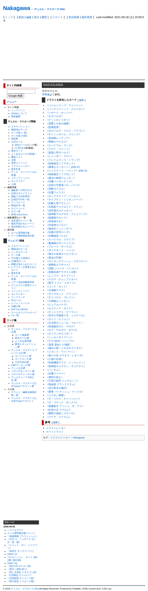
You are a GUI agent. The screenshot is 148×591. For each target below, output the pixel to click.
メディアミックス (20, 178)
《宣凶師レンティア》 (58, 138)
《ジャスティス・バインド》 (62, 170)
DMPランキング (19, 365)
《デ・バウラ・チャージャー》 (63, 398)
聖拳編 (46, 94)
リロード (57, 17)
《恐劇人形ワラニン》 (58, 203)
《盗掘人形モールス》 (58, 152)
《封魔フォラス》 (56, 192)
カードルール (22, 359)
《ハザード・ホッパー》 (60, 112)
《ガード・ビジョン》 (58, 319)
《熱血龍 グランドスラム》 (61, 384)
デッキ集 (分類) (19, 135)
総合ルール (21, 145)
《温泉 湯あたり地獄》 (59, 344)
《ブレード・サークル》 (60, 246)
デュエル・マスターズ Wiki (49, 9)
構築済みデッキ (19, 129)
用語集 (14, 138)
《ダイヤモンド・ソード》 (61, 250)
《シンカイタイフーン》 (60, 337)
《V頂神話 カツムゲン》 (20, 575)
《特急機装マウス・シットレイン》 (66, 362)
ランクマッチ (18, 297)
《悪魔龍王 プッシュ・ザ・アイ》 (65, 406)
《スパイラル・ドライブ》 (61, 239)
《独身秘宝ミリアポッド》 (61, 163)
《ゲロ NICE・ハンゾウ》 (60, 340)
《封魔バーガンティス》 (60, 181)
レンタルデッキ (19, 252)
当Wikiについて (19, 113)
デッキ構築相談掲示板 (22, 235)
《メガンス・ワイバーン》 (61, 351)
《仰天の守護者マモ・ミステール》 (66, 315)
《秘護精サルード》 (57, 217)
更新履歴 (15, 116)
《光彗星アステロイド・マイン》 (65, 206)
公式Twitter (20, 362)
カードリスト (22, 356)
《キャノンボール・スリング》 (63, 134)
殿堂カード (17, 150)
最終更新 (87, 17)
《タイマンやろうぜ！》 (60, 333)
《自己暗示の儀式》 (57, 388)
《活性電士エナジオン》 (60, 210)
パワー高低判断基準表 (22, 282)
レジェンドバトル (20, 303)
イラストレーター (20, 166)
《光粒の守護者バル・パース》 (63, 185)
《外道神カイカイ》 (57, 225)
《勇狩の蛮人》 (55, 377)
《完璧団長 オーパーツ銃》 (21, 578)
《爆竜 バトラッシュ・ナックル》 (65, 391)
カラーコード (18, 208)
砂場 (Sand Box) (19, 214)
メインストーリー (20, 291)
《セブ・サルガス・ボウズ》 (62, 329)
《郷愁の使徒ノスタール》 (61, 413)
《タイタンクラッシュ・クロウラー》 (67, 261)
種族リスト (17, 157)
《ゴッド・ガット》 (57, 286)
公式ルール (17, 141)
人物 (13, 184)
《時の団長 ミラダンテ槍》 (21, 581)
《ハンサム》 (53, 369)
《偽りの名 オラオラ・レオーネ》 (65, 355)
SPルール (16, 300)
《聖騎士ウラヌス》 (57, 141)
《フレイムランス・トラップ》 (63, 159)
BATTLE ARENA (19, 309)
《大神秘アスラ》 (56, 290)
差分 (36, 17)
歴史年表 (15, 169)
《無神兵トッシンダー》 (60, 228)
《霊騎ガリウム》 (56, 188)
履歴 (44, 17)
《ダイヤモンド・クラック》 (62, 293)
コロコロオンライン (21, 371)
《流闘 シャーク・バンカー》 (62, 268)
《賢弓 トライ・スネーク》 (61, 282)
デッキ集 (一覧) (19, 132)
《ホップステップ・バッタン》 (63, 196)
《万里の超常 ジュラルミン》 (62, 380)
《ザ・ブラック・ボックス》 (62, 402)
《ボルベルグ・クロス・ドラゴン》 (66, 130)
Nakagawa (16, 8)
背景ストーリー (19, 163)
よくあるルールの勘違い (24, 154)
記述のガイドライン (21, 193)
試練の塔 (15, 306)
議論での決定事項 (20, 196)
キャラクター (18, 181)
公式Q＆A (20, 148)
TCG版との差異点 (20, 258)
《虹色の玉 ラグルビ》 (59, 409)
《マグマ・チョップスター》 (62, 279)
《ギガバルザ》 (55, 116)
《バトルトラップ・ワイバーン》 (65, 105)
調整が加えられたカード (24, 264)
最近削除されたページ (22, 226)
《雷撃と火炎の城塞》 (58, 123)
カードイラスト (55, 431)
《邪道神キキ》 (55, 221)
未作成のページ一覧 (21, 220)
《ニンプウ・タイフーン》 (61, 275)
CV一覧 (15, 315)
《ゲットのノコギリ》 (58, 119)
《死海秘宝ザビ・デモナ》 (61, 326)
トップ (9, 17)
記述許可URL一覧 (20, 199)
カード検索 (21, 335)
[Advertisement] (74, 51)
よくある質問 (22, 341)
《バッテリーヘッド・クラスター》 (66, 109)
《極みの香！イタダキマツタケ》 (65, 348)
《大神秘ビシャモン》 (58, 301)
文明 (13, 160)
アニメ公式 (17, 368)
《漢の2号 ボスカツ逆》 (19, 566)
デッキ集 (15, 255)
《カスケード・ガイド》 (60, 308)
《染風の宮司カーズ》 (58, 232)
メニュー (12, 101)
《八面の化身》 (55, 359)
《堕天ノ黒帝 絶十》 (18, 569)
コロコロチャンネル (21, 374)
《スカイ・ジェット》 (58, 148)
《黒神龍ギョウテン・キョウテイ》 (66, 366)
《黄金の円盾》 (55, 257)
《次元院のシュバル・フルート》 (65, 322)
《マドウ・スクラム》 (58, 416)
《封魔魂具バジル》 (57, 235)
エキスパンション (20, 126)
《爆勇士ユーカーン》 (58, 166)
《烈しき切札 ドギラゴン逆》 (22, 572)
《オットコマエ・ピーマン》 (62, 312)
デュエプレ (13, 240)
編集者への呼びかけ (21, 190)
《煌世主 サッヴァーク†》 (21, 551)
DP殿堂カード (18, 261)
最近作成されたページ (22, 223)
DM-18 (76, 166)
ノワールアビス (15, 530)
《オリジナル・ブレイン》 (61, 297)
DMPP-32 (12, 554)
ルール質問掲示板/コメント (21, 533)
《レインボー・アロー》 (60, 156)
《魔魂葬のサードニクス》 (61, 243)
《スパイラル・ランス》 (60, 145)
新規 (21, 17)
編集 (29, 17)
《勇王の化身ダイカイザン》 (62, 253)
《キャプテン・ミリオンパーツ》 (65, 199)
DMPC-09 (12, 563)
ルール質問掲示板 (20, 232)
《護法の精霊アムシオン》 (61, 177)
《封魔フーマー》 (56, 373)
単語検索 (73, 17)
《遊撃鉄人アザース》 (58, 264)
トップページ (18, 110)
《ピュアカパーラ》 (57, 304)
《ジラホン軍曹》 (56, 395)
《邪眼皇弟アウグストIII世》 (62, 272)
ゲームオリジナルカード (24, 312)
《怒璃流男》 (53, 127)
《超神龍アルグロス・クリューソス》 (67, 214)
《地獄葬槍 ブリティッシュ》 (22, 536)
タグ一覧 (15, 211)
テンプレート (18, 202)
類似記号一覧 (18, 205)
